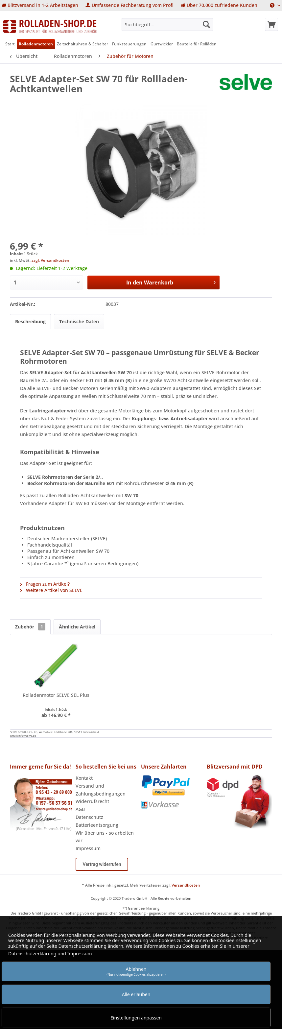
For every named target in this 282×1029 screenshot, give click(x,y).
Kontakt (84, 778)
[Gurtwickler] (162, 44)
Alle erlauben (136, 994)
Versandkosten (186, 885)
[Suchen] (206, 24)
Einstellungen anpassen (136, 1018)
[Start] (10, 44)
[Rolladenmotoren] (36, 44)
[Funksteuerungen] (129, 44)
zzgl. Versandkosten (50, 260)
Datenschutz (89, 817)
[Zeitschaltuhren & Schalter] (82, 44)
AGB (80, 809)
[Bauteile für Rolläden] (197, 44)
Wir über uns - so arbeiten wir (105, 837)
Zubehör (30, 627)
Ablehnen (136, 971)
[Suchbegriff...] (167, 24)
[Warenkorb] (271, 24)
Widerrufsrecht (92, 801)
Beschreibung (30, 321)
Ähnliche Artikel (77, 627)
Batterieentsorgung (97, 825)
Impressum (88, 848)
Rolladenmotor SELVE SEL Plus (56, 695)
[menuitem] (40, 5)
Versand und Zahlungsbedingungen (101, 790)
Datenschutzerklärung (32, 953)
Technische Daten (79, 321)
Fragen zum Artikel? (45, 584)
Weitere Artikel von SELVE (51, 590)
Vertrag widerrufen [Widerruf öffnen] (102, 864)
